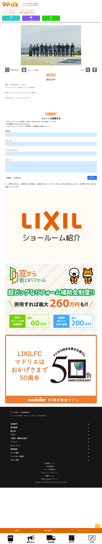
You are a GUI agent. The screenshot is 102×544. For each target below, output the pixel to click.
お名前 (7, 187)
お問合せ (17, 234)
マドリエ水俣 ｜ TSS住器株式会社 (25, 10)
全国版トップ (49, 519)
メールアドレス (11, 206)
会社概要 (48, 530)
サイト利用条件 (49, 526)
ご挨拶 (16, 530)
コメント (8, 216)
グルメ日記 (14, 516)
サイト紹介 (14, 509)
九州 (14, 10)
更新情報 (13, 505)
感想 (9, 234)
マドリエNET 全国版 (7, 10)
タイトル (8, 197)
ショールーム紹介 (17, 513)
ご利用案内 (49, 523)
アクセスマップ (83, 530)
